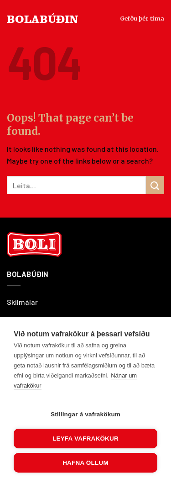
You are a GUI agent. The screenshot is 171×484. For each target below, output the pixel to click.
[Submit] (155, 185)
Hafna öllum (85, 462)
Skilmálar (22, 302)
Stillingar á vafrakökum (85, 414)
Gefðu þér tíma (142, 18)
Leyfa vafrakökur (85, 438)
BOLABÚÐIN (42, 18)
